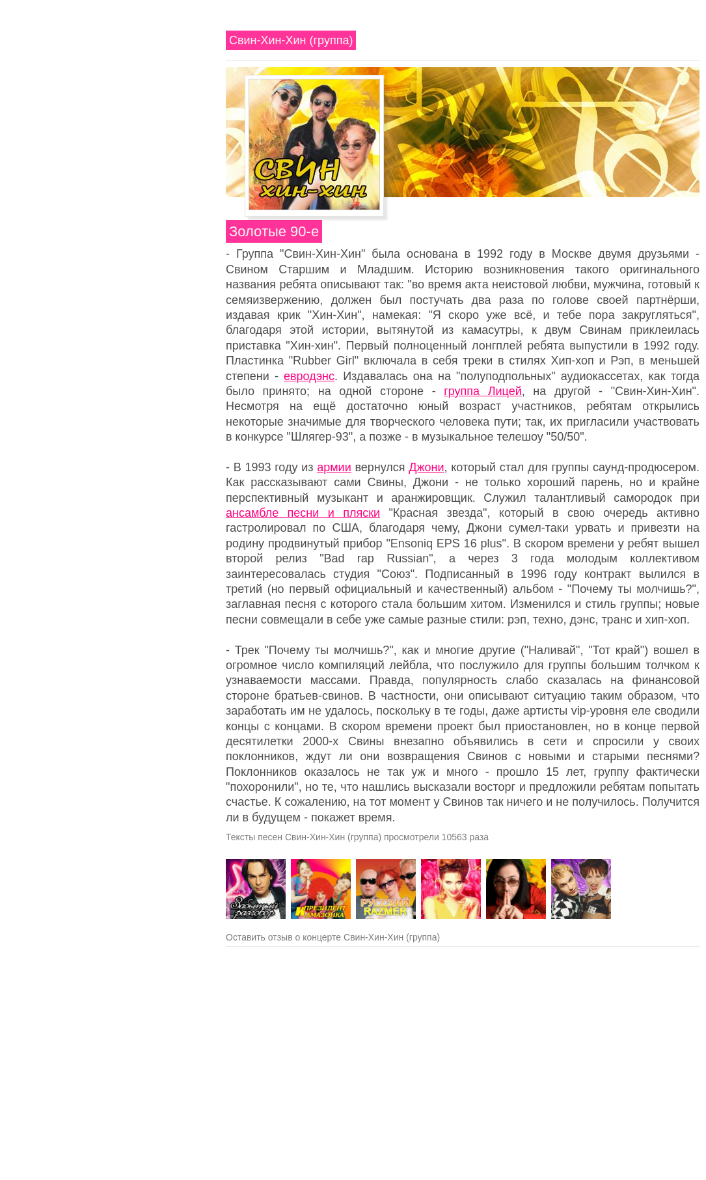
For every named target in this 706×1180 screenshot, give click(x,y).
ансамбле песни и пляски (303, 512)
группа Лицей (483, 391)
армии (334, 467)
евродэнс (309, 376)
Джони (426, 467)
